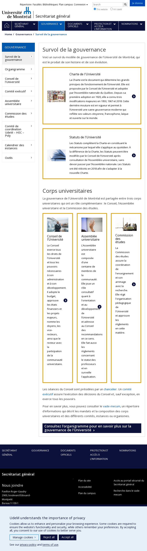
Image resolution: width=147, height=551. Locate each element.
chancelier (110, 389)
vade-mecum (111, 406)
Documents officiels (68, 452)
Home (8, 34)
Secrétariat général (53, 16)
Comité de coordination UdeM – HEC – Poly (14, 131)
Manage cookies (24, 537)
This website (101, 9)
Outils (9, 158)
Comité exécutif (15, 91)
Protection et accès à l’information (99, 455)
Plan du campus (87, 493)
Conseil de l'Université (12, 80)
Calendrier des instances (14, 146)
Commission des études (16, 115)
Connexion (81, 4)
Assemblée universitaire (13, 102)
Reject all (49, 537)
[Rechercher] (125, 4)
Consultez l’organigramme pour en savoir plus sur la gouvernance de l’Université (87, 428)
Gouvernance (24, 34)
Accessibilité (85, 487)
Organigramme (15, 69)
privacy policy (28, 544)
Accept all (68, 537)
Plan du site (84, 480)
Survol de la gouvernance (13, 58)
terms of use (50, 544)
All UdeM (116, 9)
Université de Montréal (16, 12)
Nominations (127, 450)
